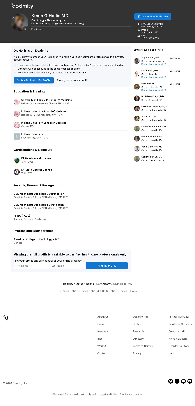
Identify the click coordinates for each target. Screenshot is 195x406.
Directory (138, 338)
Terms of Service (143, 346)
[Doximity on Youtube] (189, 381)
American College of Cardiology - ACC (37, 239)
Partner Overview (178, 316)
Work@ (101, 346)
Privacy (137, 353)
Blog (100, 338)
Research (138, 331)
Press (100, 324)
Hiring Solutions (177, 338)
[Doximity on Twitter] (170, 381)
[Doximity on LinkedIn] (183, 381)
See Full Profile (33, 80)
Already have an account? (72, 80)
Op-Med (137, 324)
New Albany (55, 20)
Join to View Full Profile (153, 16)
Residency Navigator (180, 324)
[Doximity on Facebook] (177, 381)
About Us (102, 316)
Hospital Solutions (179, 346)
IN (65, 20)
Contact (101, 353)
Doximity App (140, 316)
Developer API (177, 331)
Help (171, 353)
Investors (102, 331)
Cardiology (38, 20)
